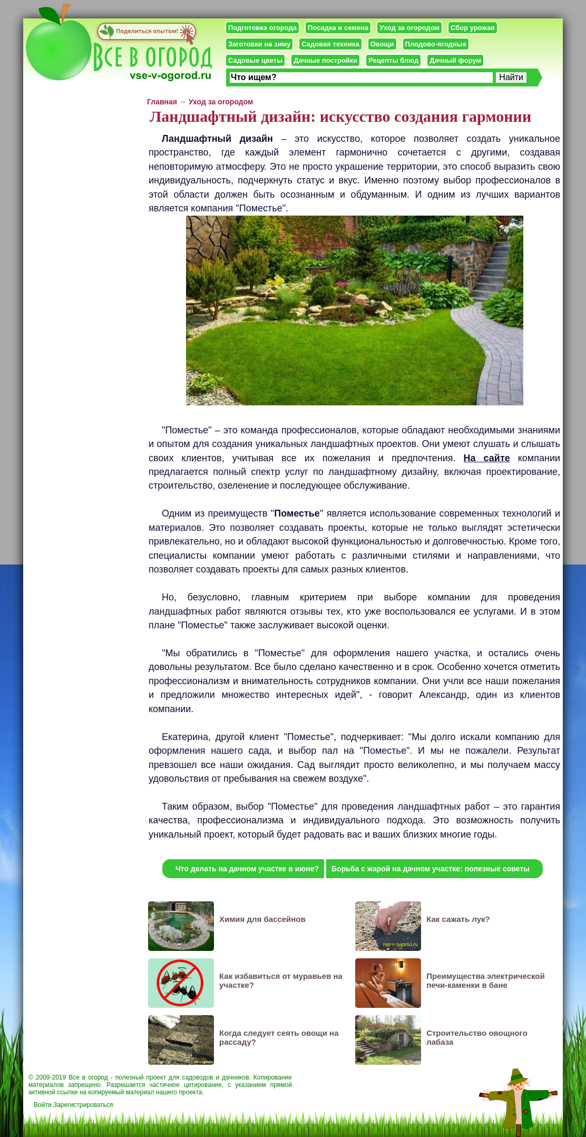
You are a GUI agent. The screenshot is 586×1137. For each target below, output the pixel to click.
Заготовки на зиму (259, 44)
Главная (162, 102)
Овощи (382, 44)
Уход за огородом (409, 28)
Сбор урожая (473, 28)
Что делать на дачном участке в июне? (247, 868)
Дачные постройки (325, 60)
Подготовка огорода (262, 28)
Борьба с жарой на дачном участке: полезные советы (430, 868)
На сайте (487, 458)
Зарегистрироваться (83, 1105)
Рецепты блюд (393, 60)
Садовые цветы (255, 60)
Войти (43, 1105)
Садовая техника (330, 44)
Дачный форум (455, 60)
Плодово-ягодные (436, 44)
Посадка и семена (338, 28)
